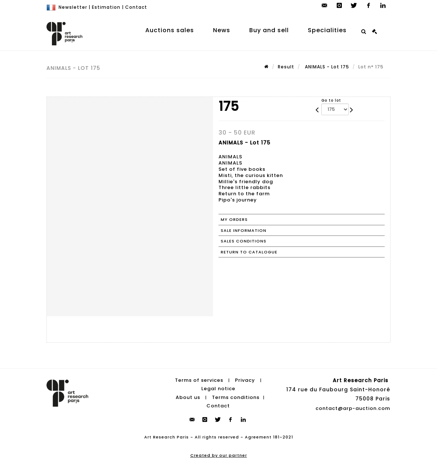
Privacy (245, 380)
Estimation (106, 7)
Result (286, 67)
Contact (136, 7)
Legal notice (218, 388)
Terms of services (199, 380)
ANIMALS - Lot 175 (326, 67)
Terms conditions (235, 397)
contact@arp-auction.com (352, 408)
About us (188, 397)
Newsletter (73, 7)
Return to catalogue (249, 252)
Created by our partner (218, 455)
